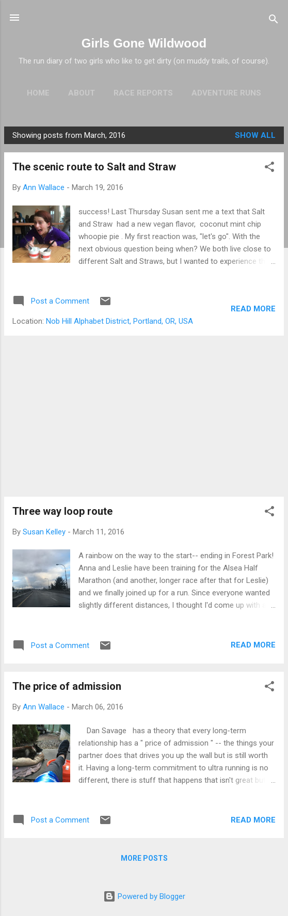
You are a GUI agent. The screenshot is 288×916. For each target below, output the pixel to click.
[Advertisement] (144, 416)
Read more (253, 308)
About (81, 93)
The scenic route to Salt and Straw (94, 167)
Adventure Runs (226, 93)
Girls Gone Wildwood (144, 43)
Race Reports (143, 93)
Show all (255, 135)
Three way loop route (62, 511)
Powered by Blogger (144, 896)
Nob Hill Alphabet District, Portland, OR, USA (119, 321)
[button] (269, 169)
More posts (144, 858)
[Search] (273, 21)
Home (38, 93)
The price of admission (66, 686)
